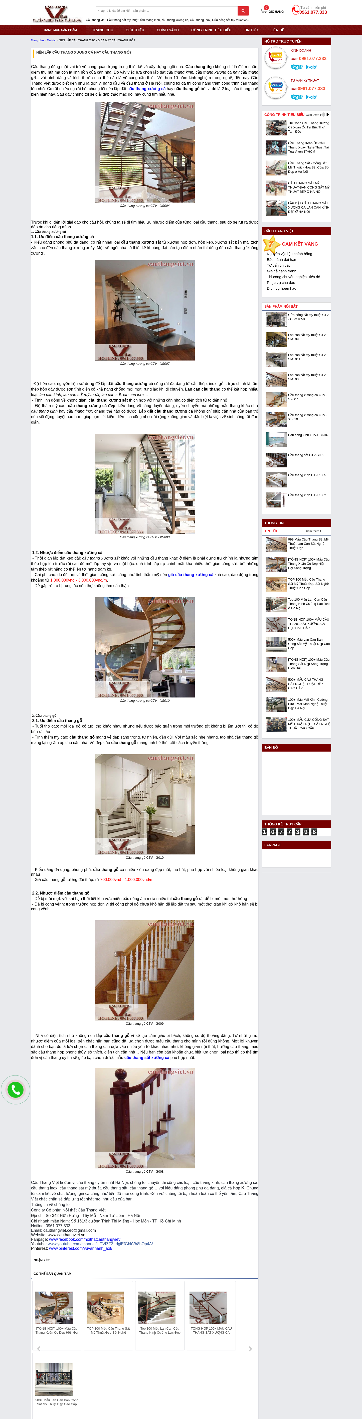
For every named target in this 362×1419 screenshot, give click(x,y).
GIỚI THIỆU (135, 30)
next (250, 1316)
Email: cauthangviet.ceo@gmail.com (59, 1393)
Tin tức (251, 30)
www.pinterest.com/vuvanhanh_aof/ (80, 1248)
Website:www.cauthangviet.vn (54, 1399)
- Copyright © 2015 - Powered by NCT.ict (286, 1412)
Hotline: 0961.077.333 (48, 1387)
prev (39, 1316)
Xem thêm (312, 114)
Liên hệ (277, 30)
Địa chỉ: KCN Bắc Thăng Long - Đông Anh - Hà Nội (70, 1380)
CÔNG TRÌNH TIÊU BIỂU (211, 30)
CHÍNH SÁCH (168, 30)
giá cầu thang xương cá (191, 575)
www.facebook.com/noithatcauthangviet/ (85, 1239)
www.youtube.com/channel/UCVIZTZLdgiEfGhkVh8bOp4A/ (100, 1244)
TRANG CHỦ (102, 30)
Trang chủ (37, 40)
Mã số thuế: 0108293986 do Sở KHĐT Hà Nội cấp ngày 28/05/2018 (84, 1374)
